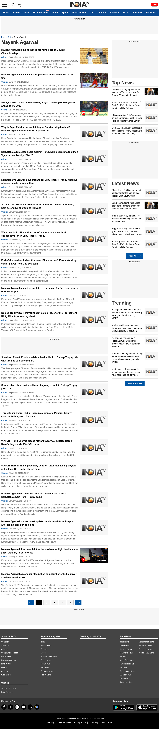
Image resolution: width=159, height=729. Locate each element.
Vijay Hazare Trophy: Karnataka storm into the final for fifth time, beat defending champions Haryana (37, 206)
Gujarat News (125, 675)
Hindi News (6, 664)
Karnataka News (126, 682)
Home (6, 12)
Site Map (50, 722)
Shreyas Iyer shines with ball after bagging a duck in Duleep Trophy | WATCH (39, 387)
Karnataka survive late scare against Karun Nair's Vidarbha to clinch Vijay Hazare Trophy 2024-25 (39, 154)
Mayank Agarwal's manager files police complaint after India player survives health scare (38, 576)
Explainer (151, 12)
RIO (103, 722)
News (3, 37)
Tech (92, 12)
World (55, 12)
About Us (5, 645)
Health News (46, 675)
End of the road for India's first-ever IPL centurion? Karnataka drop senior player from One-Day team (38, 262)
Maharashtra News (146, 642)
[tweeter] (10, 707)
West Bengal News (146, 653)
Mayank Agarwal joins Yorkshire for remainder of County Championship (33, 52)
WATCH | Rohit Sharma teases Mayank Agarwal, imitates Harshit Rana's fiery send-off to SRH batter (37, 443)
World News (46, 645)
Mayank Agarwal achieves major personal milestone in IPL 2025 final (37, 76)
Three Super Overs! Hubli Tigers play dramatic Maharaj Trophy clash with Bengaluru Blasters (36, 415)
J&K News (124, 678)
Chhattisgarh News (127, 671)
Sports (65, 12)
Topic (10, 37)
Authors (4, 671)
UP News (123, 667)
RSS (110, 722)
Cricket (4, 57)
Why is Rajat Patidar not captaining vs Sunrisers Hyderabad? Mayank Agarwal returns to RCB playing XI (35, 129)
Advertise (5, 649)
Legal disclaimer (64, 722)
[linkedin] (30, 707)
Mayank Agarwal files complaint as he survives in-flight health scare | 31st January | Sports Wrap (39, 551)
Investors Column (8, 660)
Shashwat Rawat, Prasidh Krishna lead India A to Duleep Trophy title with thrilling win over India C (39, 359)
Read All (135, 255)
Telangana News (145, 649)
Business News (47, 671)
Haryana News (126, 649)
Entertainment (79, 12)
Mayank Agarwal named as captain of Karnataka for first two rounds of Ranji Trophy (39, 290)
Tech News (45, 664)
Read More (134, 383)
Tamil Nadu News (127, 664)
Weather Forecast (8, 688)
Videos (16, 12)
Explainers (45, 667)
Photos (102, 12)
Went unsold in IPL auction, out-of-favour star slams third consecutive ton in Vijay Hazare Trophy (33, 234)
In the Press (6, 656)
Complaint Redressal (9, 653)
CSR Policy (93, 722)
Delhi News (124, 645)
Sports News (46, 660)
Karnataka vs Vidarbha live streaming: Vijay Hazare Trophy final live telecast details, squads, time (39, 182)
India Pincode (6, 692)
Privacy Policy (80, 722)
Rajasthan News (145, 645)
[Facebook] (4, 707)
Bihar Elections (40, 12)
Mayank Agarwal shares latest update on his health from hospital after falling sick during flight (37, 523)
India (26, 12)
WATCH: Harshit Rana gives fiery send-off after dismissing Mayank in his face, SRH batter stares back (38, 467)
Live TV (4, 667)
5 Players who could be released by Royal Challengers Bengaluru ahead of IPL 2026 (38, 104)
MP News (123, 656)
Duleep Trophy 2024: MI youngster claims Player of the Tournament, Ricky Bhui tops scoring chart (39, 315)
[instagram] (17, 707)
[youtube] (23, 707)
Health (126, 12)
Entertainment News (49, 656)
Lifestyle (114, 12)
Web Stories (6, 675)
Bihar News (124, 642)
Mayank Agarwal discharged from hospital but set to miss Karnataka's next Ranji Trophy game (33, 495)
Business (137, 12)
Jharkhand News (126, 653)
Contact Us (5, 642)
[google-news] (36, 707)
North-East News (127, 660)
